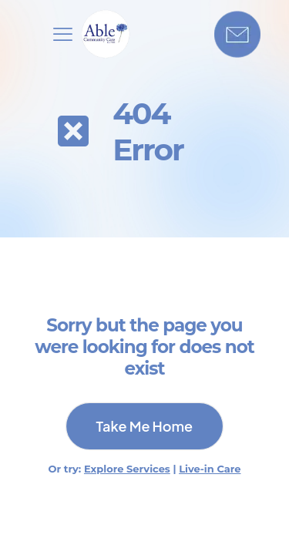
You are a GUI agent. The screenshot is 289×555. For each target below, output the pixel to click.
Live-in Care (209, 468)
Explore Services (127, 468)
